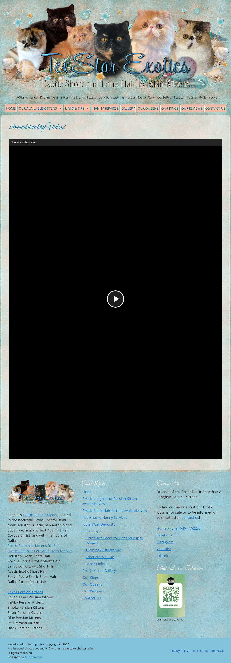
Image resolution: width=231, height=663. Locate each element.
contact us (190, 517)
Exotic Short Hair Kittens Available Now (115, 510)
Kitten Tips (92, 531)
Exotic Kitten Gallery (99, 570)
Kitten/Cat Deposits (99, 524)
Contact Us (215, 108)
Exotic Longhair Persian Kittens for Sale (40, 550)
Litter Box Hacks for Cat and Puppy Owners (114, 540)
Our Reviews (191, 108)
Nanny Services (105, 108)
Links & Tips (77, 108)
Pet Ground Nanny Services (105, 517)
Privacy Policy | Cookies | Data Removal (196, 651)
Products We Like (99, 557)
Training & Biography (103, 550)
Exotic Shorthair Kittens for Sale (34, 545)
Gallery (128, 108)
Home (11, 108)
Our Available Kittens (41, 108)
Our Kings (169, 108)
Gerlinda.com (33, 657)
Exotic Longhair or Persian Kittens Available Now (110, 501)
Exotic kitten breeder (40, 514)
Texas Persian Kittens (25, 592)
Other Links (95, 563)
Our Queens (148, 108)
